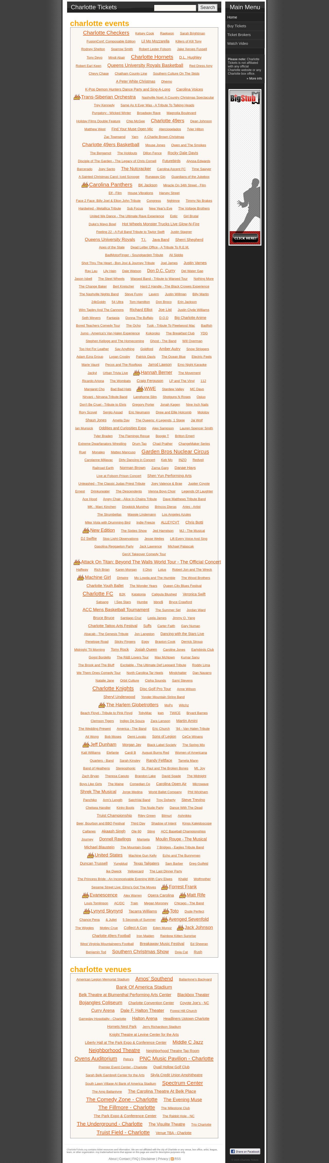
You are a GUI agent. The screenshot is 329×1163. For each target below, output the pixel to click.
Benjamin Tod (96, 952)
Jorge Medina (132, 792)
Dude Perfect (194, 911)
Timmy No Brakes (199, 201)
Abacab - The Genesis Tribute (106, 634)
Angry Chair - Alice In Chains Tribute (130, 499)
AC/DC (119, 903)
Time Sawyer (201, 169)
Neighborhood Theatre (114, 1050)
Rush (198, 952)
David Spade (171, 776)
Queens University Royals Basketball (145, 65)
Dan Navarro (202, 673)
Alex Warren (132, 895)
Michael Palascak (181, 546)
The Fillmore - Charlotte (126, 1107)
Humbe (142, 602)
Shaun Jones (96, 420)
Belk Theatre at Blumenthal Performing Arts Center (125, 995)
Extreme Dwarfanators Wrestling (102, 444)
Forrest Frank (179, 886)
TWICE (175, 713)
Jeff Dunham (99, 744)
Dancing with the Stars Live (182, 634)
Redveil (198, 460)
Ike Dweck (114, 871)
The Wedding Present (94, 729)
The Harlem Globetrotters (128, 704)
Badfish (206, 325)
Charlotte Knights (113, 688)
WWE (146, 388)
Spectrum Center (182, 1083)
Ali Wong (92, 737)
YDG (204, 333)
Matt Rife (192, 895)
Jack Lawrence (151, 546)
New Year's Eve (160, 208)
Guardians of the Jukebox (190, 177)
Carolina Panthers (107, 184)
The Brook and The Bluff (96, 665)
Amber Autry (169, 348)
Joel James (169, 263)
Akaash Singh (113, 831)
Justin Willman (176, 294)
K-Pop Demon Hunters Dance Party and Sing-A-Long (127, 89)
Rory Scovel (88, 412)
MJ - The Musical (192, 531)
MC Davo (197, 389)
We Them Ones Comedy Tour (99, 673)
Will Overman (192, 341)
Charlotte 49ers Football (111, 936)
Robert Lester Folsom (155, 49)
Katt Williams (90, 752)
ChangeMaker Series (194, 444)
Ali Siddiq (176, 255)
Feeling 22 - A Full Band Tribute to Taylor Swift (130, 232)
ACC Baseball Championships (183, 831)
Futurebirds (171, 161)
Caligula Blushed (164, 594)
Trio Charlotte (201, 1124)
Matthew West (94, 129)
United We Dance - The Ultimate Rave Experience (127, 216)
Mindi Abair (116, 57)
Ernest (80, 491)
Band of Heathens (96, 768)
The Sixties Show (134, 531)
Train (134, 903)
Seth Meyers (91, 318)
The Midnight (196, 776)
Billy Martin (201, 294)
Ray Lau (91, 271)
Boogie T (162, 436)
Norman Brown (132, 467)
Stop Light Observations (121, 539)
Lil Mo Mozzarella (155, 41)
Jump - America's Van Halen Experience (110, 333)
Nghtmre (173, 201)
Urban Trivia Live (115, 373)
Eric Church (161, 729)
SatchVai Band (139, 800)
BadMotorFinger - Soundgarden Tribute (134, 255)
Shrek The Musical (98, 791)
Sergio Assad (113, 412)
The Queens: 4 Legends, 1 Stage (160, 420)
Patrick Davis (146, 357)
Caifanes (89, 831)
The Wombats (120, 381)
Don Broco (163, 302)
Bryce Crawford (180, 602)
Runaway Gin (155, 177)
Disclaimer (148, 1159)
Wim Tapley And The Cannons (101, 310)
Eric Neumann (139, 412)
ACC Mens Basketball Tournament (116, 609)
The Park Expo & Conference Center (125, 1116)
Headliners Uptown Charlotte (186, 1019)
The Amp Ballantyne (107, 1091)
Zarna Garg (159, 468)
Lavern (154, 294)
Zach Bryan (90, 776)
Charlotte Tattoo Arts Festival (112, 625)
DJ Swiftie (89, 538)
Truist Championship (114, 815)
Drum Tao (139, 444)
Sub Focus (135, 208)
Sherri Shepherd (189, 239)
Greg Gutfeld (198, 863)
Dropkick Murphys (135, 507)
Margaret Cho (94, 389)
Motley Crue (109, 928)
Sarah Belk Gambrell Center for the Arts (115, 1075)
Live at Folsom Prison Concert (119, 476)
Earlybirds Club (202, 650)
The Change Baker (93, 286)
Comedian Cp (140, 784)
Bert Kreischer (123, 286)
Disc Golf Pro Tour (155, 689)
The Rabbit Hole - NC (178, 1116)
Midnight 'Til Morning (89, 650)
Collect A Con (135, 927)
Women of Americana (191, 752)
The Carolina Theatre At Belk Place (162, 1091)
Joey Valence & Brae (166, 483)
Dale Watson (131, 271)
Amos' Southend (154, 979)
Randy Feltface (159, 760)
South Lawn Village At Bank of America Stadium (120, 1084)
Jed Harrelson (163, 531)
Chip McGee (135, 121)
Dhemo (166, 81)
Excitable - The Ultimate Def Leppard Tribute (153, 665)
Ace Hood (89, 499)
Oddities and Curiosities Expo (122, 428)
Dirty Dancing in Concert (137, 460)
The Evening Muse (182, 1099)
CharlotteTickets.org (77, 1149)
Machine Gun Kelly (143, 855)
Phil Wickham (198, 792)
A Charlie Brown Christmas (164, 137)
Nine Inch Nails (197, 404)
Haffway (82, 569)
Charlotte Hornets (152, 57)
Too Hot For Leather (94, 349)
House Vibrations (140, 193)
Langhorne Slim (145, 397)
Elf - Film (115, 193)
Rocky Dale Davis (183, 153)
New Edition (99, 530)
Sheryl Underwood (119, 697)
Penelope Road (96, 642)
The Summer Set (167, 610)
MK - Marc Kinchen (102, 507)
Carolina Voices (189, 89)
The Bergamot (100, 153)
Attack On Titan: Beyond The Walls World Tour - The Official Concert (147, 562)
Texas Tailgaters (146, 863)
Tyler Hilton (195, 129)
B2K (122, 594)
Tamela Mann (188, 760)
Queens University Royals (110, 239)
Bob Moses (113, 737)
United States (105, 855)
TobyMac (145, 713)
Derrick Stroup (192, 642)
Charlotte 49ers (167, 120)
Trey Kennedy (104, 105)
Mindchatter (178, 673)
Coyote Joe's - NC (194, 1003)
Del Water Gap (192, 271)
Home (232, 17)
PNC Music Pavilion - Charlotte (177, 1058)
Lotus (162, 569)
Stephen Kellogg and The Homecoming (115, 341)
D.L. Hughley (190, 57)
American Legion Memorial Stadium (102, 979)
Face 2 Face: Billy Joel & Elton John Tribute (108, 201)
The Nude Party (152, 808)
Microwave (200, 784)
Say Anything (124, 349)
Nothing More (204, 279)
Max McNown (165, 657)
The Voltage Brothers (194, 208)
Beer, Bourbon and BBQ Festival (100, 823)
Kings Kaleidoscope (197, 823)
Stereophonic (126, 768)
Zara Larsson (160, 721)
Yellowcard (135, 871)
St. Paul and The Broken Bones (165, 768)
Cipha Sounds (155, 680)
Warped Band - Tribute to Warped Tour (159, 279)
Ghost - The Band (163, 341)
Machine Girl (94, 577)
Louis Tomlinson (96, 903)
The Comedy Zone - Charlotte (122, 1099)
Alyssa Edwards (198, 161)
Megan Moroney (156, 903)
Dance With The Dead (186, 808)
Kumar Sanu (190, 657)
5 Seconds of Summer (139, 920)
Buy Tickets (236, 26)
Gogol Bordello (100, 657)
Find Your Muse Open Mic (132, 129)
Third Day (138, 823)
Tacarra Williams (143, 911)
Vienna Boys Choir (162, 491)
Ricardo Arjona (93, 381)
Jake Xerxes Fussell (192, 49)
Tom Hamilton (139, 302)
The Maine (116, 784)
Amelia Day (121, 420)
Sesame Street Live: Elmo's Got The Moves (124, 887)
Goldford (146, 349)
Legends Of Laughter (197, 491)
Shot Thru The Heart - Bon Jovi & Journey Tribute (118, 263)
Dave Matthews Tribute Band (184, 499)
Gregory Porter (143, 404)
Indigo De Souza (132, 721)
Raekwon (167, 33)
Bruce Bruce (103, 617)
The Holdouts (127, 153)
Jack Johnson (195, 927)
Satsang (102, 602)
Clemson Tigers (102, 721)
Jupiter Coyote (199, 483)
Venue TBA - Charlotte (173, 1133)
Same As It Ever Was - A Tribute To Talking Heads (157, 105)
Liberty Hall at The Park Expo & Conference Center (126, 1042)
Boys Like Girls (91, 784)
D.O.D (163, 318)
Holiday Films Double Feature (98, 121)
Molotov (203, 412)
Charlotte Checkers (106, 33)
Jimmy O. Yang (183, 618)
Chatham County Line (131, 73)
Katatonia (139, 594)
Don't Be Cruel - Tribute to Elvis (103, 404)
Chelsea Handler (98, 808)
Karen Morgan (126, 569)
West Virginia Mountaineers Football (107, 944)
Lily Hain (109, 271)
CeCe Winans (192, 737)
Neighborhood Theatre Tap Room (172, 1051)
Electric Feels (202, 357)
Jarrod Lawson (160, 364)
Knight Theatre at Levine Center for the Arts (144, 1034)
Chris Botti (194, 522)
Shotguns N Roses (176, 397)
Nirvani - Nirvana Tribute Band (105, 397)
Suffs (147, 626)
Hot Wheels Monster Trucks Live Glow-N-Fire (160, 224)
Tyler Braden (103, 436)
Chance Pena (89, 920)
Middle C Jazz (187, 1042)
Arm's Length (112, 800)
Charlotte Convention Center (151, 1003)
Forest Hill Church (183, 1011)
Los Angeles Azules (176, 514)
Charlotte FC (98, 593)
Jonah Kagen (170, 404)
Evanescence (100, 895)
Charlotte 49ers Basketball (110, 144)
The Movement (189, 373)
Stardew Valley (173, 389)
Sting (151, 831)
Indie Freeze (145, 522)
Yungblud (120, 863)
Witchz (184, 705)
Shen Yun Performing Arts (169, 475)
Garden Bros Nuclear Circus (175, 451)
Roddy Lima (201, 665)
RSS (178, 1159)
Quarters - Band (102, 760)
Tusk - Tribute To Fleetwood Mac (171, 325)
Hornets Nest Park (121, 1027)
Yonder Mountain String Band (163, 697)
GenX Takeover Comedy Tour (144, 554)
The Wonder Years (143, 586)
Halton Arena (144, 1018)
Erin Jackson (187, 302)
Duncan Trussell (94, 863)
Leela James (157, 618)
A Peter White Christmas (136, 81)
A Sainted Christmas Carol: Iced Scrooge (109, 177)
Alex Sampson (163, 428)
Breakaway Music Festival (162, 943)
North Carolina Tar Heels (145, 673)
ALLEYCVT (170, 522)
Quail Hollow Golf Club (171, 1067)
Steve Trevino (193, 799)
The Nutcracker (136, 168)
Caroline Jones (174, 650)
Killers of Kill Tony (189, 41)
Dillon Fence (152, 153)
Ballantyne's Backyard (195, 979)
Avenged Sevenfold (185, 919)
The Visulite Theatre (167, 1124)
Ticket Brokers (239, 35)
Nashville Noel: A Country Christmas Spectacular (178, 97)
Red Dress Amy (200, 66)
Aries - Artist (191, 507)
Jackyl (92, 373)
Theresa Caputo (117, 776)
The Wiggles (84, 928)
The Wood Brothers (195, 578)
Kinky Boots (125, 808)
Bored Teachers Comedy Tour (98, 325)
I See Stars (122, 602)
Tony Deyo (94, 57)
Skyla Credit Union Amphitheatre (177, 1075)
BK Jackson (147, 185)
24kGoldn (99, 302)
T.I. (143, 239)
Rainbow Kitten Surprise (178, 936)
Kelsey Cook (144, 33)
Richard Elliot (141, 309)
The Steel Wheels (111, 279)
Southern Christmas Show (140, 951)
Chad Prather (162, 444)
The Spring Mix (193, 745)
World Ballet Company (165, 792)
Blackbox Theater (193, 995)
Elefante (112, 752)
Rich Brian (101, 569)
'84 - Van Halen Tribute (193, 729)
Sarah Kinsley (130, 760)
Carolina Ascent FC (171, 169)
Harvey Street (169, 193)
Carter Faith (166, 626)
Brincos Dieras (166, 507)
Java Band (160, 240)
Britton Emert (185, 436)
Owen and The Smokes (188, 145)
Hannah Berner (153, 372)
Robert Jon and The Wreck (192, 569)
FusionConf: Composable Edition (111, 41)
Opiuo (201, 397)
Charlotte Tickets (249, 1159)
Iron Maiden (145, 936)
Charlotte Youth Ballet (105, 585)
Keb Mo (167, 460)
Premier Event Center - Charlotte (123, 1067)
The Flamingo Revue (134, 436)
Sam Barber (174, 863)
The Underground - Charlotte (110, 1124)
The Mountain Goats (136, 847)
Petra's (128, 1059)
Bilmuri (167, 816)
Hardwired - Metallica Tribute (99, 208)
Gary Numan (190, 626)
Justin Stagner (181, 232)
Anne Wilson (186, 689)
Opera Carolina (161, 895)
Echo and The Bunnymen (181, 855)
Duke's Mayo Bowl (102, 224)
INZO (183, 460)
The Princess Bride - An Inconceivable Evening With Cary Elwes (124, 879)
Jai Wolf (197, 420)
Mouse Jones (155, 145)
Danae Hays (185, 467)
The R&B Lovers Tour (133, 657)
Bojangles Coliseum (100, 1002)
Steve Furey (134, 294)
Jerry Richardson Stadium (162, 1027)
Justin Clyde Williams (193, 310)
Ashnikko (184, 816)
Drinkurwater (100, 491)
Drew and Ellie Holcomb (173, 412)
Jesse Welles (154, 539)
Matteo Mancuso (123, 452)
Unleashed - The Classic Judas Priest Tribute (111, 483)
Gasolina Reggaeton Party (113, 546)
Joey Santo (106, 169)
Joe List (165, 309)
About (112, 1159)
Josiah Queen (146, 649)
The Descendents (129, 491)
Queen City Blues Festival (182, 586)
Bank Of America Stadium (144, 987)
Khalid (183, 879)
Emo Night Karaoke (192, 365)
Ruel (82, 452)
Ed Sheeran (199, 944)
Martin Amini (187, 720)
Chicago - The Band (189, 903)
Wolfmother (202, 879)
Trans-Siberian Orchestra (105, 97)
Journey (87, 839)
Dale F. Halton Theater (142, 1010)
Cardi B (130, 752)
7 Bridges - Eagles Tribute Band (180, 847)
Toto (171, 911)
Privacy (163, 1159)
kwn (161, 713)
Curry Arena (103, 1010)
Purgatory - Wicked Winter (111, 113)
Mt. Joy (199, 768)
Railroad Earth (103, 468)
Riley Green (147, 816)
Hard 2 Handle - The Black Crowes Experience (174, 286)
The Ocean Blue (173, 357)
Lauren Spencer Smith (196, 428)
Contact (124, 1159)
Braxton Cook (165, 642)
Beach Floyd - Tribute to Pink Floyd (106, 713)
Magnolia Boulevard (181, 113)
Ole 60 (136, 831)
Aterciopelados (170, 129)
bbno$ (158, 602)
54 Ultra (118, 302)
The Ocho (133, 325)
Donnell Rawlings (115, 839)
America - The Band (131, 729)
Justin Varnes (195, 263)
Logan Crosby (119, 357)
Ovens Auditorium (96, 1058)
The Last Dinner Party (166, 871)
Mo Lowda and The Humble (154, 578)
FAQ (135, 1159)
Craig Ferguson (150, 380)
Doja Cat (181, 952)
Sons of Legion (164, 736)
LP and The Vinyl (182, 381)
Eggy (145, 642)
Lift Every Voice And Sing (188, 539)
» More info (254, 78)
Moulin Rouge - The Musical (181, 839)
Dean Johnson (201, 121)
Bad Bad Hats (121, 389)
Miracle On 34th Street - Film (184, 185)
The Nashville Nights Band (99, 294)
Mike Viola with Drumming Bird (108, 522)
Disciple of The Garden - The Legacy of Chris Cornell (117, 161)
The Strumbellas (109, 514)
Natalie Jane (105, 680)
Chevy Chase (99, 73)
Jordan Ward (196, 610)
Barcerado (85, 169)
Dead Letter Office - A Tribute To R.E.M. (160, 247)
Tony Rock (120, 649)
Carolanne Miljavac (98, 460)
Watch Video (237, 43)
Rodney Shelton (93, 49)
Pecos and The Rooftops (123, 365)
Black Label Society (161, 745)
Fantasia (113, 318)
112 (203, 381)
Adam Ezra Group (89, 357)
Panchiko (90, 800)
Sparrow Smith (122, 49)
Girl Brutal (191, 216)
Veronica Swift (194, 594)
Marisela (143, 839)
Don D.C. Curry (161, 270)
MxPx (168, 705)
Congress (154, 201)
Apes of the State (112, 247)
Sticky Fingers (124, 642)
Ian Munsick (84, 428)
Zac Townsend (114, 137)
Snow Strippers (197, 349)
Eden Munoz (162, 928)
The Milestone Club (175, 1108)
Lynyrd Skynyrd (103, 911)
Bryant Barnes (197, 713)
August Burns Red (155, 752)
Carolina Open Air (171, 784)
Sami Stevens (182, 680)
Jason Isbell (83, 279)
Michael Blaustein (99, 847)
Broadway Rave (149, 113)
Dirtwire (122, 578)
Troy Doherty (166, 800)
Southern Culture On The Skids (176, 73)
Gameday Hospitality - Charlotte (102, 1019)
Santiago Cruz (130, 618)
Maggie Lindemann (141, 514)
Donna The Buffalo (139, 318)
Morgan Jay (131, 745)
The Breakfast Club (180, 333)
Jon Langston (144, 634)
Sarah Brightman (192, 33)
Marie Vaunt (90, 365)
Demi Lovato (136, 737)
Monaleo (98, 452)
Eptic (174, 216)
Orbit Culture (129, 680)
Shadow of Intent (163, 823)
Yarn (134, 137)
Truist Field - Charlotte (123, 1132)
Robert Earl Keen (89, 66)
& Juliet (111, 920)
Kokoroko (153, 333)
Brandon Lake (145, 776)
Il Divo (147, 569)
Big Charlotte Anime (190, 318)
